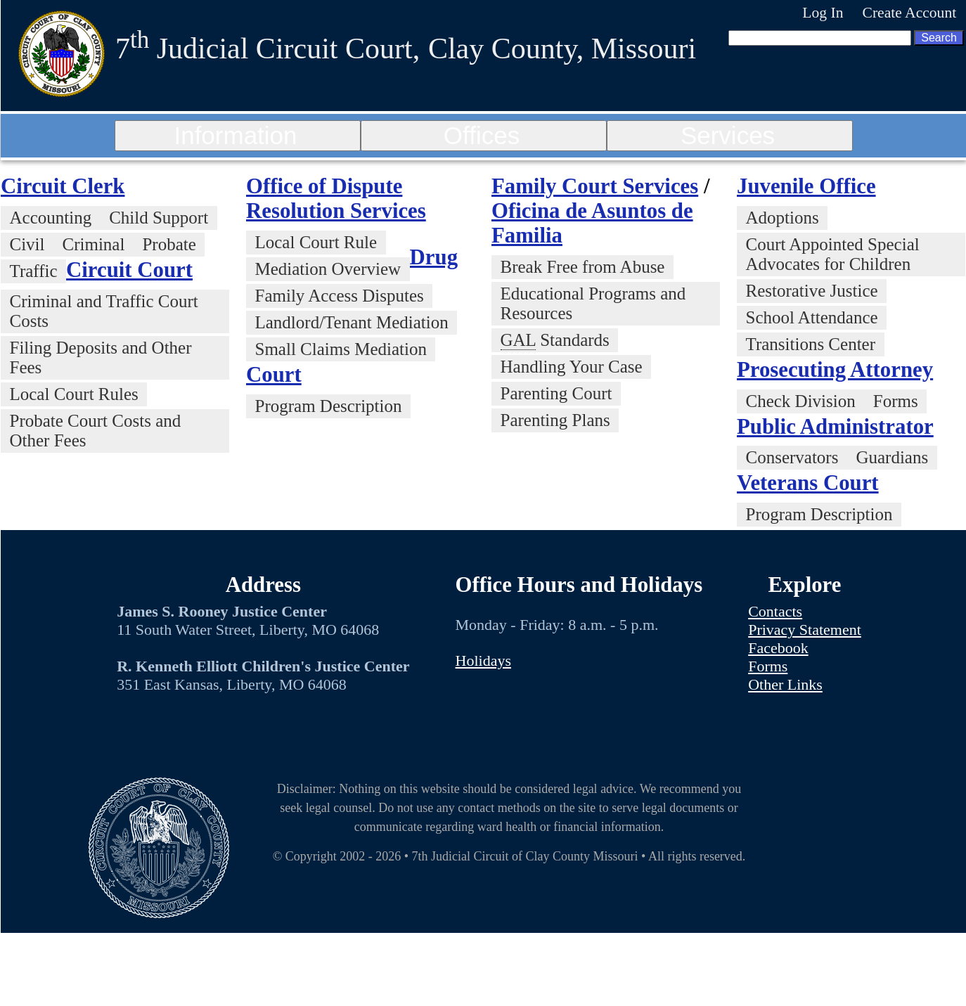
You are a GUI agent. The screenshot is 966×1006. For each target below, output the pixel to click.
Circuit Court (129, 270)
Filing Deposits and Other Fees (101, 357)
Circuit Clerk (62, 186)
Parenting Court (556, 393)
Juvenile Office (806, 186)
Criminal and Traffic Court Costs (104, 311)
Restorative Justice (812, 290)
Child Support (158, 217)
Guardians (892, 457)
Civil (27, 244)
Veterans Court (808, 483)
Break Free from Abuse (583, 266)
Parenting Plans (555, 420)
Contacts (775, 611)
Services (728, 135)
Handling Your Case (572, 366)
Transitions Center (811, 344)
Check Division (801, 401)
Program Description (328, 405)
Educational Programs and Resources (593, 303)
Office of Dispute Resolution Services (336, 198)
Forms (895, 401)
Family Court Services (594, 186)
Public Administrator (835, 427)
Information (235, 135)
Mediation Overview (328, 268)
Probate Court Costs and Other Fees (95, 430)
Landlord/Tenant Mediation (352, 322)
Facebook (778, 648)
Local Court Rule (316, 242)
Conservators (792, 457)
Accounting (51, 217)
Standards (555, 340)
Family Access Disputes (339, 295)
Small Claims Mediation (341, 349)
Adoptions (782, 217)
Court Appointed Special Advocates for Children (833, 254)
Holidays (483, 660)
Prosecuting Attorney (835, 370)
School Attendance (812, 317)
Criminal (94, 244)
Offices (482, 135)
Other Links (785, 684)
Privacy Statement (804, 629)
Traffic (34, 271)
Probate (168, 244)
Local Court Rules (74, 394)
